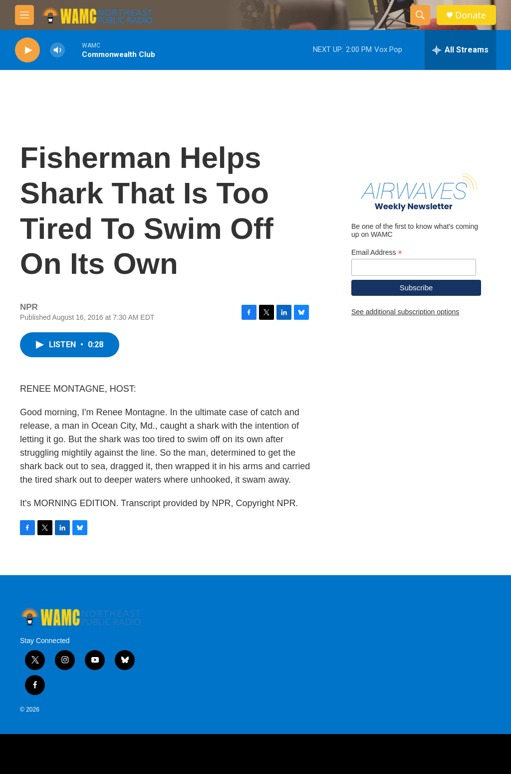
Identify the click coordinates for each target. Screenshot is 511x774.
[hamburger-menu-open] (24, 15)
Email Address (376, 252)
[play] (27, 50)
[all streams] (460, 50)
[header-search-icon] (420, 15)
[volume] (57, 50)
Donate (470, 15)
